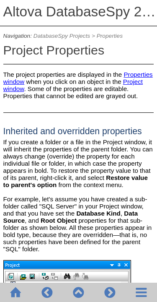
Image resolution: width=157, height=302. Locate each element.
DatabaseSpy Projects (61, 36)
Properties (110, 36)
